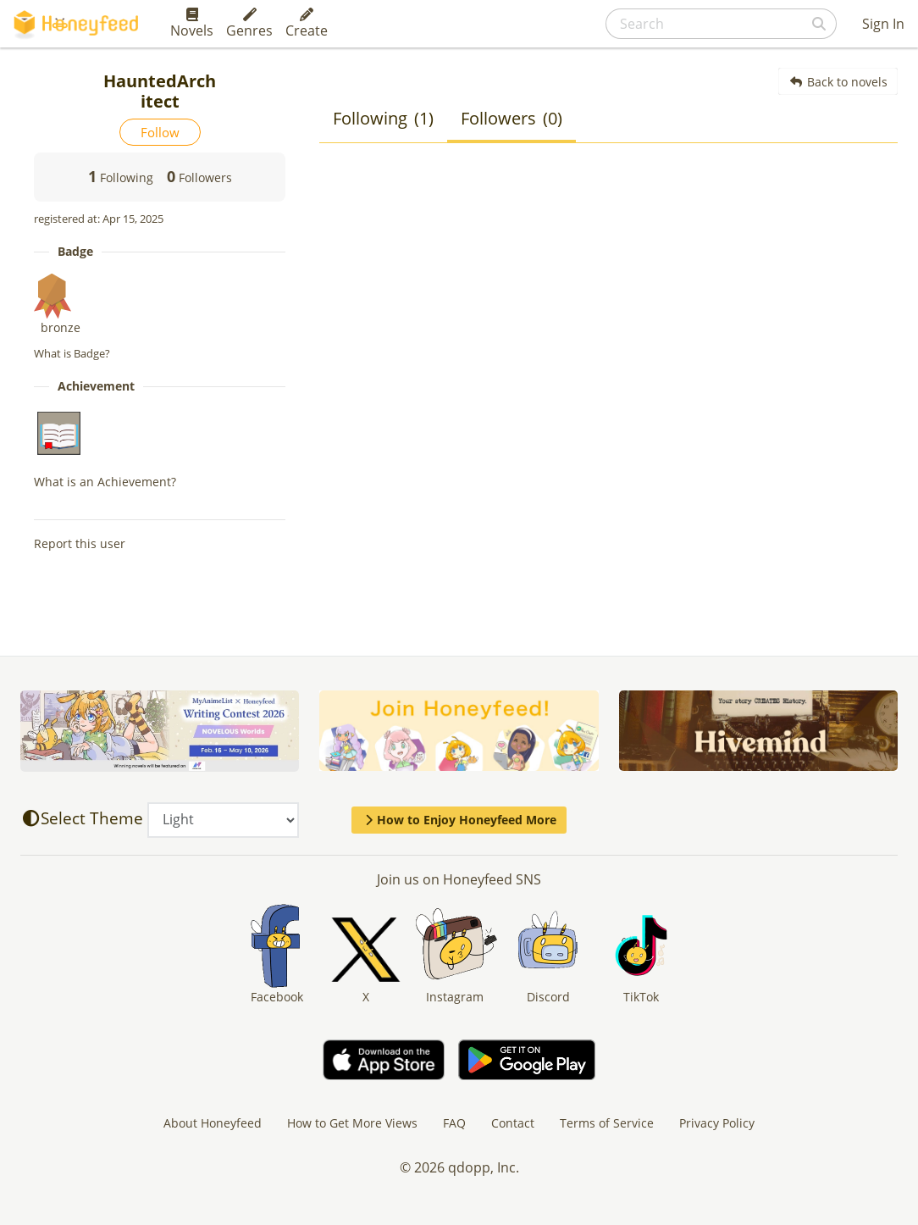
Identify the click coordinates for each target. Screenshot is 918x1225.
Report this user (79, 543)
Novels (191, 24)
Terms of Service (607, 1123)
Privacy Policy (717, 1123)
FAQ (454, 1123)
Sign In (883, 23)
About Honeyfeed (212, 1123)
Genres (249, 24)
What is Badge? (72, 353)
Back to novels (838, 82)
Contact (512, 1123)
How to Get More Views (352, 1123)
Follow (160, 132)
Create (306, 24)
